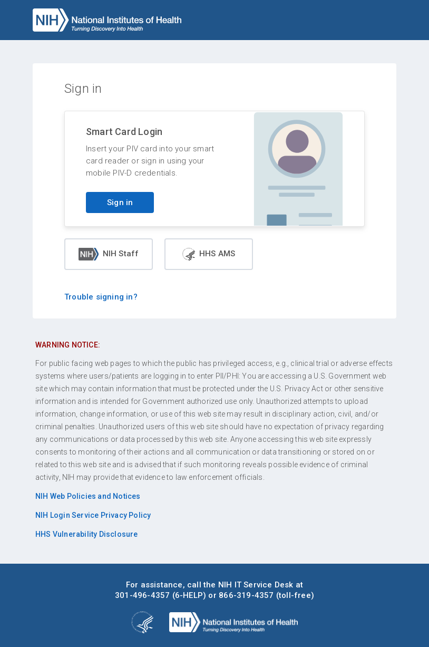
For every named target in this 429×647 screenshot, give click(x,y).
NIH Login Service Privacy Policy (93, 515)
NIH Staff (109, 254)
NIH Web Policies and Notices (88, 496)
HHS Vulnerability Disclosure (86, 534)
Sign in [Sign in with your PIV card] (120, 202)
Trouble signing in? (101, 297)
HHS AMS (208, 254)
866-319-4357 (246, 595)
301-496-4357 (142, 595)
